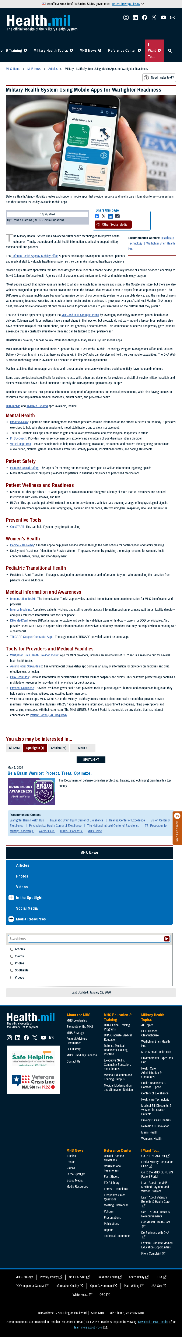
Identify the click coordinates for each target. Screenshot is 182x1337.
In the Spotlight (29, 897)
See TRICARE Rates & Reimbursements (155, 1214)
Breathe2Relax (19, 422)
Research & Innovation (155, 1126)
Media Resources (31, 919)
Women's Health (151, 1138)
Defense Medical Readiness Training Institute (115, 1050)
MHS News (88, 50)
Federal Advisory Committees (77, 1041)
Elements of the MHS (80, 1027)
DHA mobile (13, 406)
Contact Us (73, 1061)
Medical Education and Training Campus (118, 1077)
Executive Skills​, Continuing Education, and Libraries (117, 1064)
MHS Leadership (77, 1020)
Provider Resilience (22, 688)
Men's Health (149, 1132)
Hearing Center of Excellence (127, 820)
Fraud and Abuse (107, 1277)
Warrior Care (47, 831)
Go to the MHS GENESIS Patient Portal (157, 1174)
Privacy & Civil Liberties (156, 1120)
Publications (111, 1224)
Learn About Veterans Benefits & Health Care (155, 1199)
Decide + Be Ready (22, 545)
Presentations (112, 1217)
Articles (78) (58, 748)
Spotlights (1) (35, 748)
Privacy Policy (49, 1277)
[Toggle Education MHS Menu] (25, 50)
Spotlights (21, 970)
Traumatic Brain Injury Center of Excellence (77, 820)
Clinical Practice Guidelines (114, 1158)
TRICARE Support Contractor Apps (31, 637)
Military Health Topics (51, 50)
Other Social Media (112, 224)
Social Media (27, 908)
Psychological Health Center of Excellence (55, 826)
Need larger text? (159, 77)
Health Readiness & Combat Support (153, 1085)
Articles (22, 865)
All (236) (14, 748)
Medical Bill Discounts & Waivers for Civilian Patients (156, 1110)
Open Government (101, 1286)
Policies (109, 1211)
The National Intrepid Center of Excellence (113, 826)
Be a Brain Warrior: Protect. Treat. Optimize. (50, 773)
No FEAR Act (77, 1277)
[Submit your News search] (166, 938)
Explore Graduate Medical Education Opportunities (157, 1245)
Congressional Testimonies (112, 1168)
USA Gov (156, 1286)
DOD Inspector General (30, 1286)
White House (80, 1295)
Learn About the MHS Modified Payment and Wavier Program (155, 1187)
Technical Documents (117, 1236)
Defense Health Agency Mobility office (34, 256)
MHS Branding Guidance (82, 1055)
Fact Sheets (111, 1176)
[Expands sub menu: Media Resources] (11, 919)
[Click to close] (177, 816)
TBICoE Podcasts (71, 831)
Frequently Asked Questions (114, 1197)
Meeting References (116, 1205)
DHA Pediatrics (19, 677)
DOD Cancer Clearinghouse (150, 1033)
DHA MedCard (19, 620)
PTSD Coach (18, 438)
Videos (22, 886)
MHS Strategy (75, 1033)
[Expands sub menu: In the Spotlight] (11, 897)
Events (19, 956)
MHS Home (95, 831)
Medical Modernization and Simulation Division (118, 1087)
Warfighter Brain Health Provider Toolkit (34, 655)
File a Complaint (151, 1253)
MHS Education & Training (118, 1017)
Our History (74, 1049)
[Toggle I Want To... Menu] (159, 50)
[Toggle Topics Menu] (71, 50)
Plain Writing (131, 1286)
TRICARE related (37, 406)
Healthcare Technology (155, 1099)
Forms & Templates (116, 1189)
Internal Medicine (20, 610)
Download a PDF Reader (153, 1322)
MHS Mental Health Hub (156, 1052)
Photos (22, 876)
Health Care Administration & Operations (151, 1072)
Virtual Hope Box (20, 444)
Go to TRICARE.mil (153, 1156)
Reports (108, 1230)
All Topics (147, 1025)
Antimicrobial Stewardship (26, 666)
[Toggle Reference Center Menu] (139, 50)
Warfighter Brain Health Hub (151, 246)
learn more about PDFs (88, 1327)
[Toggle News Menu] (99, 50)
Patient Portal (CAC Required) (48, 715)
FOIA (159, 1277)
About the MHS (79, 1015)
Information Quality (67, 1286)
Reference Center (122, 50)
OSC (102, 1295)
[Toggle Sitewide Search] (170, 51)
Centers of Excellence (154, 1093)
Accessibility (136, 1277)
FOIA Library (111, 1183)
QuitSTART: (17, 527)
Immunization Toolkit (23, 599)
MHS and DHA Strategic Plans (80, 315)
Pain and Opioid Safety (24, 468)
